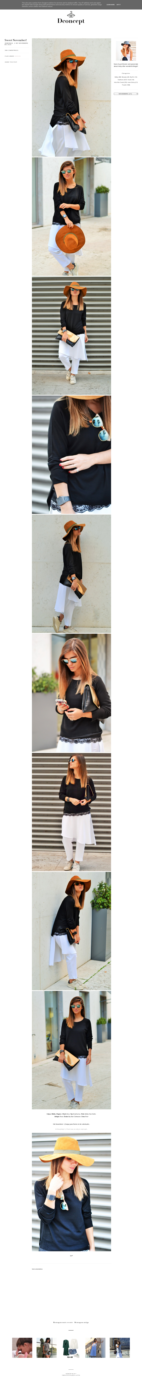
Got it (119, 4)
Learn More (111, 4)
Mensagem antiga (82, 1322)
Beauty (124, 77)
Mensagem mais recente (63, 1322)
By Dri (132, 77)
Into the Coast (119, 82)
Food (129, 80)
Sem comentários (11, 50)
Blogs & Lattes (75, 1375)
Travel (124, 85)
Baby (116, 77)
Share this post (11, 62)
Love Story (131, 82)
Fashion (17, 56)
